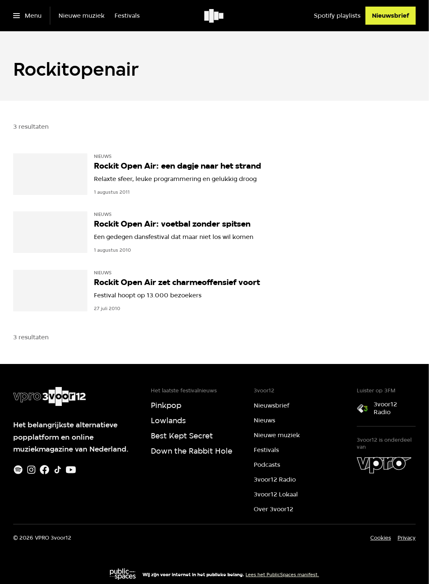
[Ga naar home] (214, 15)
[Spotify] (18, 470)
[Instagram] (31, 470)
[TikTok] (58, 470)
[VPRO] (384, 465)
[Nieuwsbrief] (390, 16)
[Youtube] (71, 470)
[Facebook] (44, 470)
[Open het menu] (27, 16)
